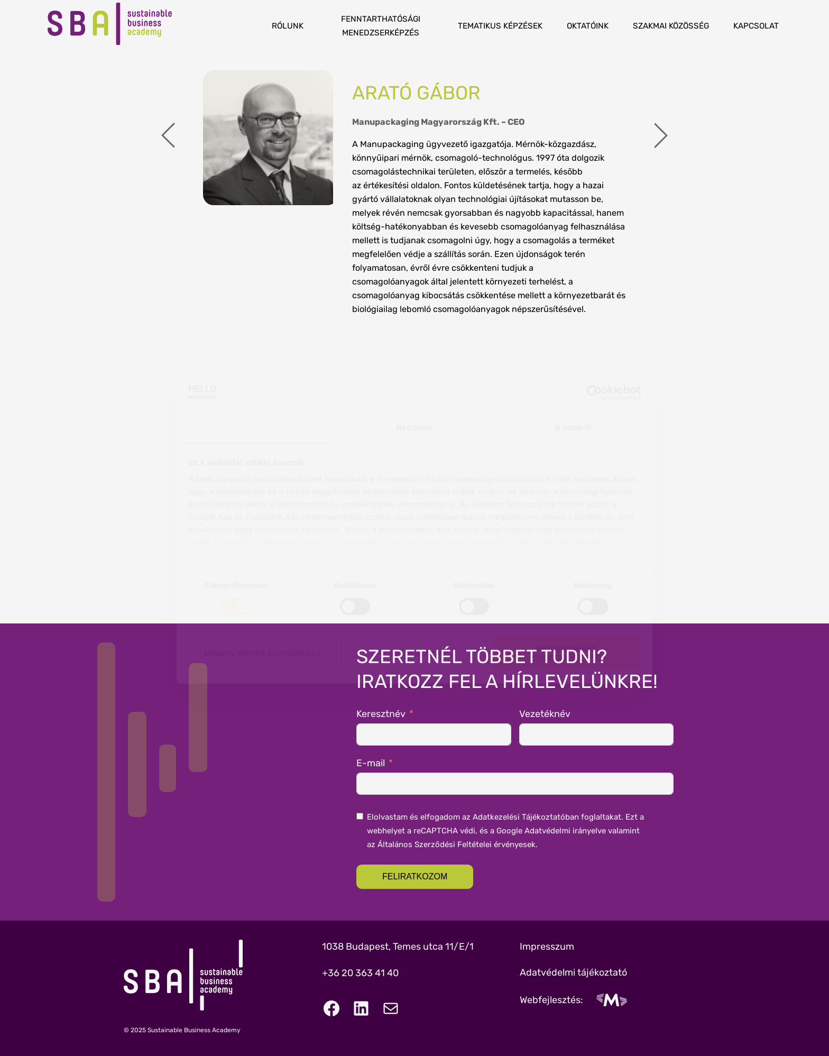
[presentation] (168, 137)
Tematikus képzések (500, 26)
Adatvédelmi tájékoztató (573, 972)
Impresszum (547, 946)
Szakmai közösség (671, 26)
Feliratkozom (414, 876)
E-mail (370, 763)
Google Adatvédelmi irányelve (551, 830)
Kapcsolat (756, 26)
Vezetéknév (544, 714)
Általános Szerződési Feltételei (434, 844)
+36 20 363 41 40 (360, 973)
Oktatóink (588, 26)
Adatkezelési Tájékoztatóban (526, 817)
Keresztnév (381, 714)
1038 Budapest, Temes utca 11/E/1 (398, 946)
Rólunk (287, 26)
